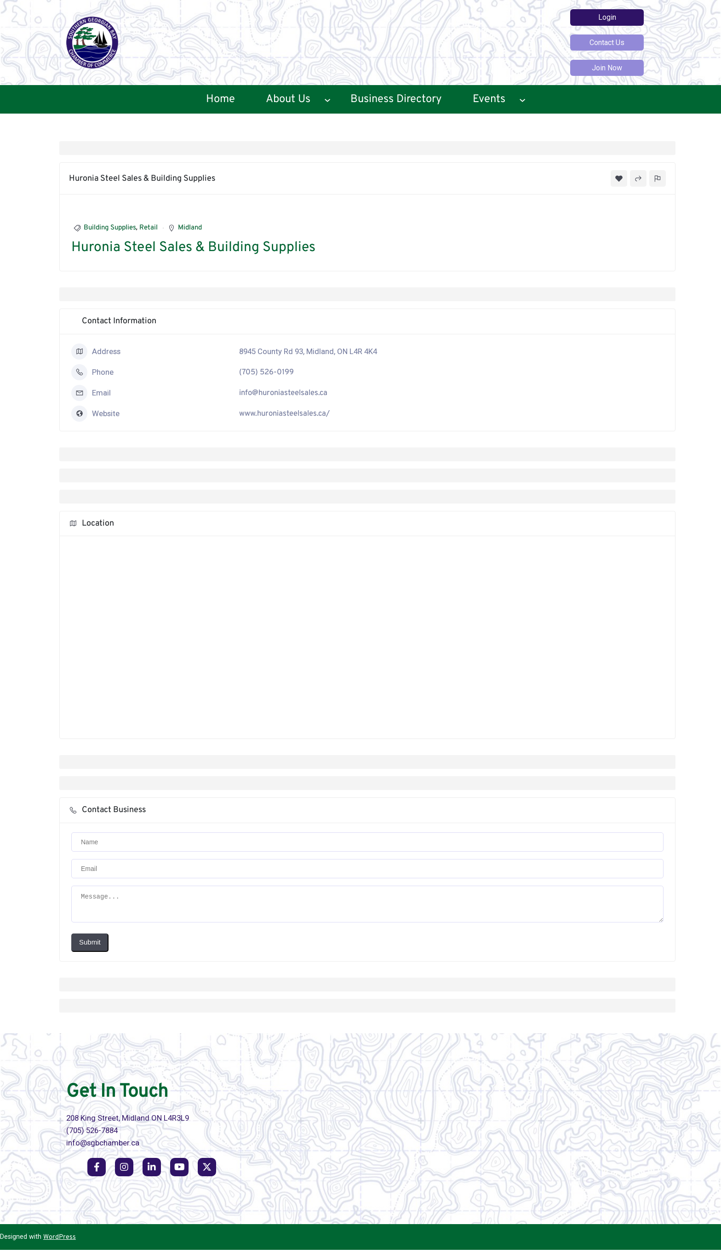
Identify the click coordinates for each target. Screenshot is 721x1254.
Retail (148, 227)
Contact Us (606, 42)
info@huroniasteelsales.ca (283, 393)
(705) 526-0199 (266, 372)
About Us (288, 99)
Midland (190, 227)
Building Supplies (110, 227)
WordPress (59, 1241)
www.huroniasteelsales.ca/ (284, 413)
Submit (90, 946)
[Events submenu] (522, 99)
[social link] (96, 1171)
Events (489, 99)
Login (607, 17)
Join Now (607, 67)
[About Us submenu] (327, 99)
